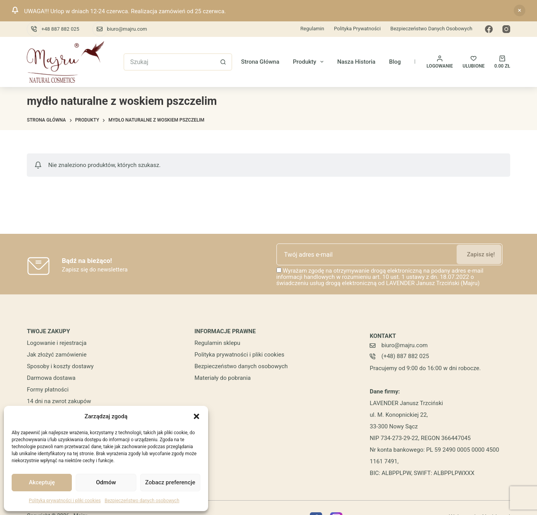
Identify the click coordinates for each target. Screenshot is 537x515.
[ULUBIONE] (473, 62)
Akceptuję (42, 482)
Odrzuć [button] (519, 10)
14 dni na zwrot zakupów (59, 401)
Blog (395, 61)
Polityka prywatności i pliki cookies (65, 500)
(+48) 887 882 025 (405, 356)
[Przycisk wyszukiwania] (223, 62)
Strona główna (260, 61)
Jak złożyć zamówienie (57, 354)
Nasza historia (356, 61)
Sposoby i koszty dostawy (60, 366)
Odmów (106, 482)
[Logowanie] (440, 62)
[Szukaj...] (169, 62)
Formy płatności (47, 389)
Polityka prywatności (357, 28)
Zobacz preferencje (170, 482)
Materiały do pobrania (223, 377)
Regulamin (312, 28)
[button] (196, 416)
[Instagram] (506, 29)
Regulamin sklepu (217, 342)
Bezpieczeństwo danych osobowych (141, 500)
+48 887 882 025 (60, 29)
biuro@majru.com (127, 29)
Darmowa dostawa (51, 377)
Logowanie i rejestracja (57, 342)
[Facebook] (489, 29)
